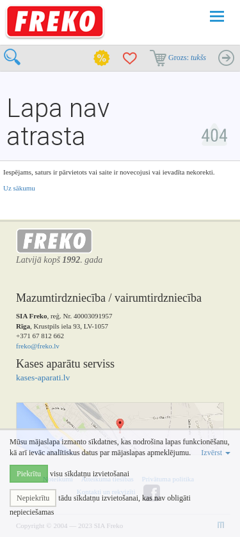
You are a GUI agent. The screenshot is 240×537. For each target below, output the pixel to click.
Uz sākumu (19, 188)
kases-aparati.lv (43, 377)
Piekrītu (29, 473)
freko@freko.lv (38, 346)
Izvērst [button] (215, 452)
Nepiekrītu (33, 498)
